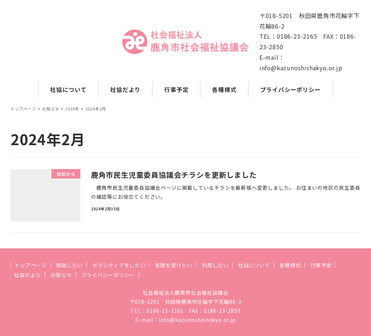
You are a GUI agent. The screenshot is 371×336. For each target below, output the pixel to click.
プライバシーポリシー (108, 274)
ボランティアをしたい (119, 265)
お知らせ (61, 274)
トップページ (30, 265)
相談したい (69, 265)
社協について (254, 265)
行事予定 (321, 265)
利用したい (215, 265)
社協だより (27, 274)
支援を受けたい (174, 265)
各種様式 (290, 265)
